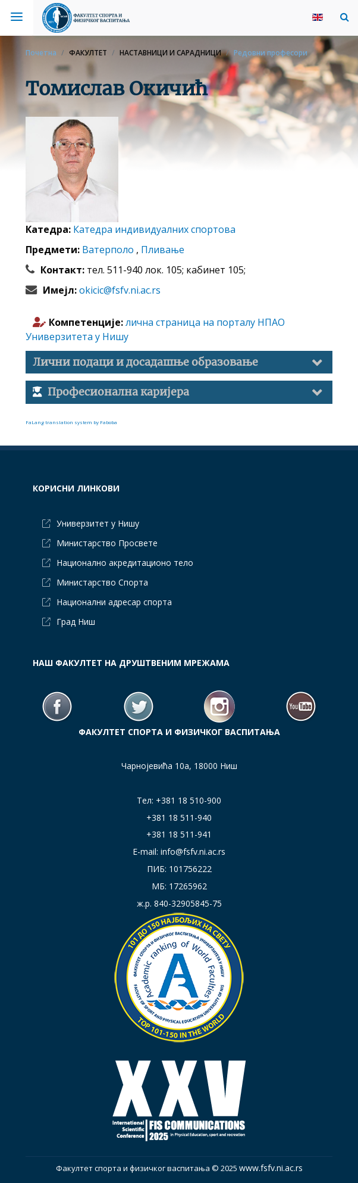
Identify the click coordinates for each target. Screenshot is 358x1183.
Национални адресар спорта (114, 602)
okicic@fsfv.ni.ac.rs (120, 290)
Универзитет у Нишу (97, 523)
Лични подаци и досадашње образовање (145, 362)
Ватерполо (109, 249)
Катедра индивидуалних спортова (154, 229)
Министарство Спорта (102, 582)
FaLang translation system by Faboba (71, 422)
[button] (341, 17)
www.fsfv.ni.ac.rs (271, 1167)
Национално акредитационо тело (124, 562)
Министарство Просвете (107, 543)
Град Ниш (75, 621)
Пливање (162, 249)
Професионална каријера (118, 392)
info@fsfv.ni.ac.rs (193, 851)
